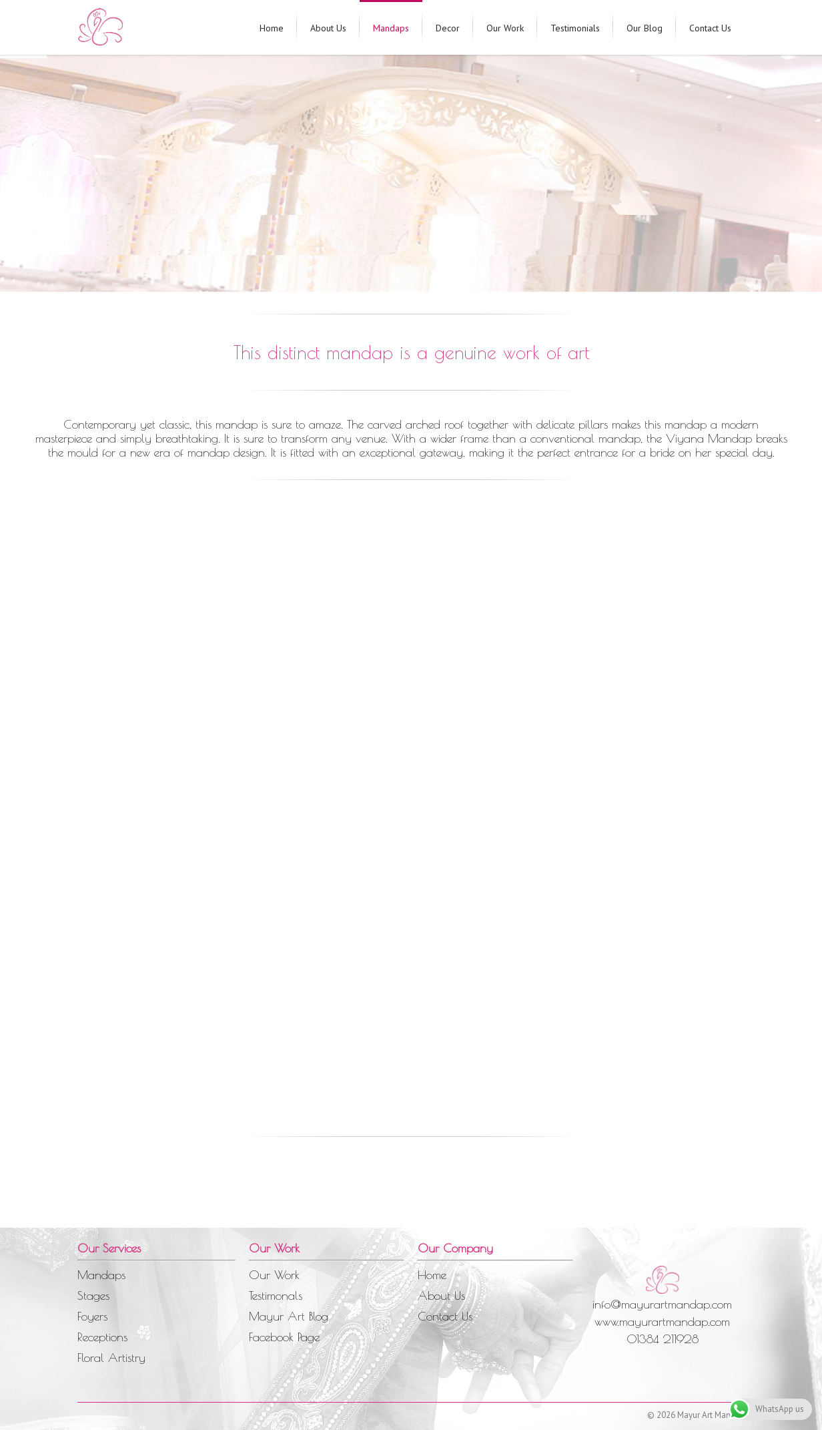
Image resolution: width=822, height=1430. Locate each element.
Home (272, 28)
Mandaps (391, 28)
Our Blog (645, 28)
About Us (328, 28)
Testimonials (575, 28)
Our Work (505, 28)
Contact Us (710, 28)
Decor (448, 28)
